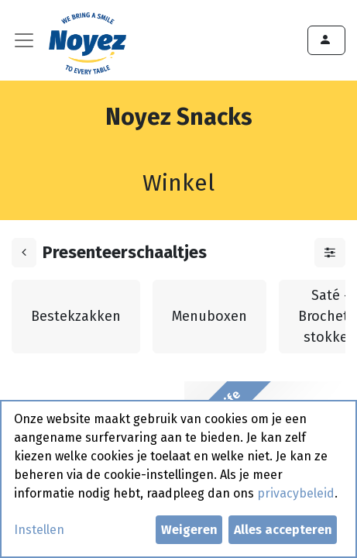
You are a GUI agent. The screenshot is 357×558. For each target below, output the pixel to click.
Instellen (39, 529)
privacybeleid (296, 493)
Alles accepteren (283, 529)
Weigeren (189, 529)
